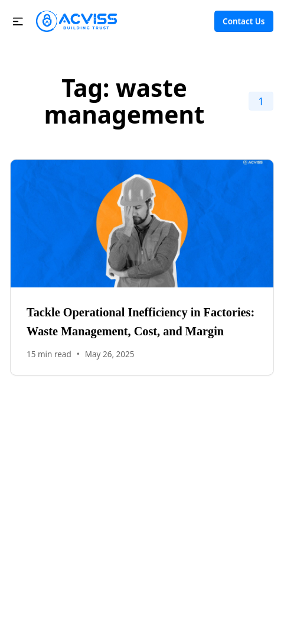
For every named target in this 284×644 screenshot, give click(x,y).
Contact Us (244, 21)
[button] (18, 21)
